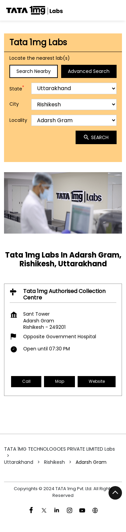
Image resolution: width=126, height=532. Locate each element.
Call (26, 381)
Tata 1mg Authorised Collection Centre (64, 294)
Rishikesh (54, 462)
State (16, 88)
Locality (18, 120)
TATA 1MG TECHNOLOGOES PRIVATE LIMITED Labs (59, 449)
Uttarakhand (18, 462)
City (14, 104)
